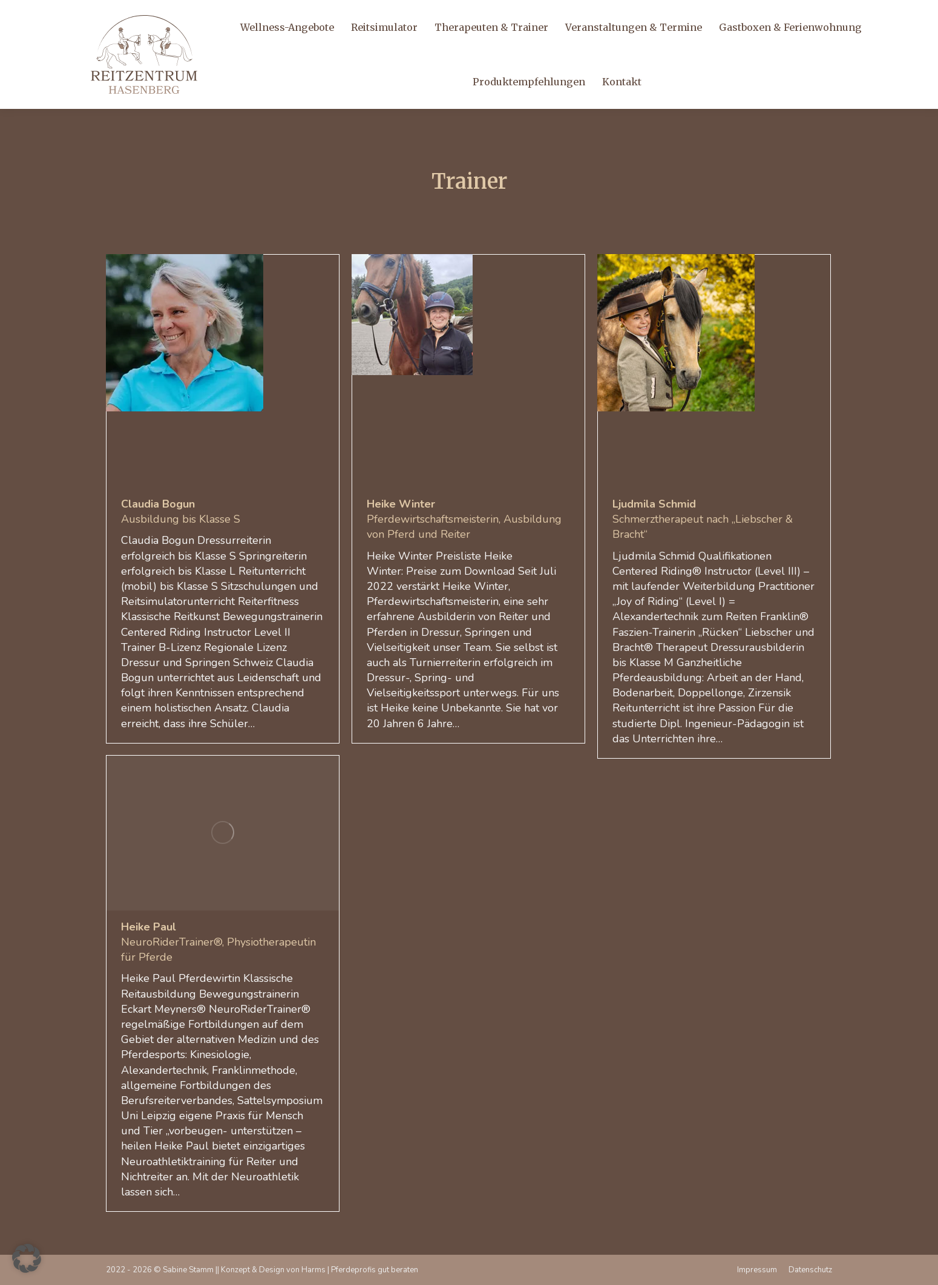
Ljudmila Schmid (654, 504)
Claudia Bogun (158, 504)
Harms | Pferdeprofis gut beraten (359, 1269)
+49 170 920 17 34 (67, 15)
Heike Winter (401, 504)
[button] (26, 1258)
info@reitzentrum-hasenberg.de (182, 15)
